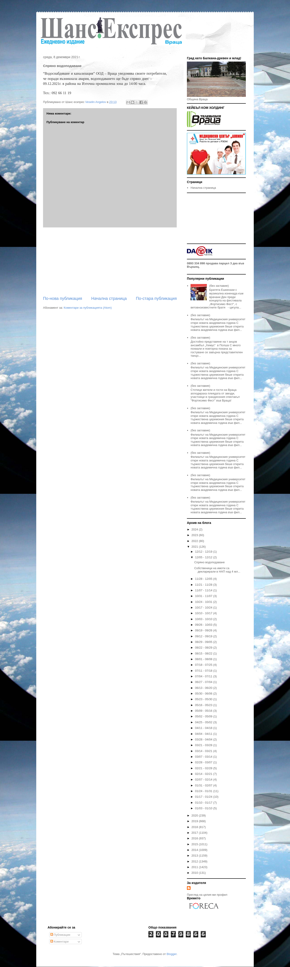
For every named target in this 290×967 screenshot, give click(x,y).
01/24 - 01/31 (204, 791)
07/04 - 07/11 (204, 676)
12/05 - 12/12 (204, 557)
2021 (195, 546)
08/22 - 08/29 (204, 647)
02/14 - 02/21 (204, 774)
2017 (195, 832)
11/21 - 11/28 (204, 584)
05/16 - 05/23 (204, 705)
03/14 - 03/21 (204, 751)
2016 (195, 838)
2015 (195, 844)
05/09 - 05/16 (204, 710)
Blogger (171, 954)
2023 (195, 535)
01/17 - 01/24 (204, 796)
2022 (195, 541)
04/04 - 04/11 (204, 733)
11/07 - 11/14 (204, 590)
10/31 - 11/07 (204, 596)
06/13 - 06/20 (204, 688)
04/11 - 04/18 (204, 728)
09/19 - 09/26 (204, 630)
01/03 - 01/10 (204, 808)
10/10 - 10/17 (204, 613)
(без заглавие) (219, 285)
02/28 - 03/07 (204, 762)
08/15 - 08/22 (204, 653)
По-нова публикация (62, 298)
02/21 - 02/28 (204, 768)
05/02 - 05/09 (204, 716)
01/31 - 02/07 (204, 785)
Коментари (59, 941)
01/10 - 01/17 (204, 802)
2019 (195, 821)
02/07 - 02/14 (204, 779)
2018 (195, 827)
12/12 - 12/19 (204, 551)
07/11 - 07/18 (204, 670)
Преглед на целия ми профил (207, 894)
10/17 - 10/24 (204, 607)
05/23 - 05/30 (204, 699)
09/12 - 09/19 (204, 636)
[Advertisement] (110, 261)
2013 (195, 855)
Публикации (60, 934)
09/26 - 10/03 (204, 624)
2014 (195, 850)
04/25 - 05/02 (204, 722)
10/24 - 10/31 (204, 602)
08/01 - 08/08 (204, 659)
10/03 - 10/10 (204, 619)
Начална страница (109, 298)
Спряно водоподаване (209, 562)
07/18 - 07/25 (204, 664)
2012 (195, 861)
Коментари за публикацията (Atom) (88, 307)
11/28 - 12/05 (204, 578)
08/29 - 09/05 (204, 642)
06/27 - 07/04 (204, 682)
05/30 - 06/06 (204, 693)
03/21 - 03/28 (204, 745)
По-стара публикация (156, 298)
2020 (195, 815)
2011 (195, 867)
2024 (195, 529)
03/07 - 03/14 (204, 756)
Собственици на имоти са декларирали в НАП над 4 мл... (217, 569)
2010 (195, 872)
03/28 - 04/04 (204, 739)
